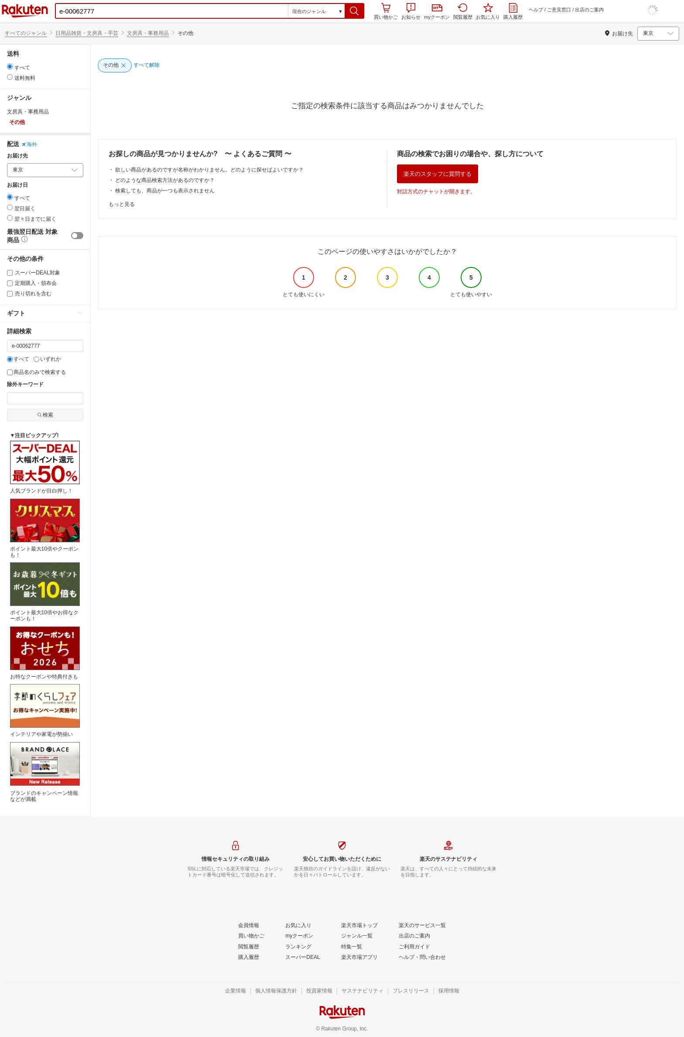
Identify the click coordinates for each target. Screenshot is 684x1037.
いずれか (47, 359)
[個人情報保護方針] (276, 991)
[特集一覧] (351, 947)
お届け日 (17, 185)
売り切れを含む (29, 294)
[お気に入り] (298, 925)
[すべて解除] (146, 65)
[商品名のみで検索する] (10, 372)
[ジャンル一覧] (357, 936)
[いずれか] (36, 359)
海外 (29, 144)
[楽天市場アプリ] (359, 957)
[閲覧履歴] (248, 947)
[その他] (115, 65)
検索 (45, 415)
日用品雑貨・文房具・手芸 (86, 33)
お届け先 (17, 156)
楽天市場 (25, 11)
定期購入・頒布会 (32, 283)
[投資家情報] (319, 991)
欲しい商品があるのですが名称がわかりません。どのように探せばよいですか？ (209, 170)
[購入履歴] (248, 957)
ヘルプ (536, 9)
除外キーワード (25, 384)
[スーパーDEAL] (302, 957)
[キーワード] (45, 346)
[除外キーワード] (45, 398)
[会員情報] (248, 925)
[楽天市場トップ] (359, 925)
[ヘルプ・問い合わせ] (422, 957)
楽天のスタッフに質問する (438, 174)
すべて (18, 359)
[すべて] (10, 359)
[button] (354, 11)
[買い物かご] (251, 936)
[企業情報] (235, 991)
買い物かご (386, 11)
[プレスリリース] (411, 991)
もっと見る (122, 204)
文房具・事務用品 (148, 33)
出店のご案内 (589, 9)
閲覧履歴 (462, 11)
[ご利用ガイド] (414, 947)
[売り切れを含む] (10, 294)
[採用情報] (448, 991)
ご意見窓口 (559, 9)
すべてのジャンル (26, 33)
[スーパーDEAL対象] (10, 273)
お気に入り (488, 11)
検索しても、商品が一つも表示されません (165, 191)
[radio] (10, 66)
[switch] (77, 235)
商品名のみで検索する (36, 372)
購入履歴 (513, 11)
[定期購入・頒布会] (10, 283)
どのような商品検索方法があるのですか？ (165, 180)
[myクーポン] (299, 936)
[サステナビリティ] (362, 991)
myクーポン (437, 12)
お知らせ (411, 11)
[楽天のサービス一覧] (422, 925)
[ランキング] (298, 947)
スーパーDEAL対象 (33, 273)
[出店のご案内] (414, 936)
